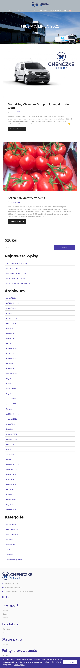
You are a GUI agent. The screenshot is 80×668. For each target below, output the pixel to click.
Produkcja (31, 11)
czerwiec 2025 (11, 313)
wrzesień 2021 (11, 419)
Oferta (5, 610)
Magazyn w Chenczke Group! (16, 273)
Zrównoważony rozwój (14, 560)
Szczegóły (6, 655)
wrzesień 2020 (11, 469)
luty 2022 (9, 394)
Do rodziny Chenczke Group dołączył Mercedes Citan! (39, 106)
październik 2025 (12, 303)
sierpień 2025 (11, 308)
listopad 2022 (11, 353)
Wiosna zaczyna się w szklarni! (17, 263)
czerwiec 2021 (11, 434)
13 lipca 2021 (14, 202)
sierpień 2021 (11, 424)
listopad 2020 (11, 459)
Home (34, 31)
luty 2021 (9, 449)
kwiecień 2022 (11, 384)
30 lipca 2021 (14, 112)
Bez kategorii (11, 524)
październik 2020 (12, 464)
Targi (8, 550)
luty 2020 (9, 505)
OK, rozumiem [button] (70, 662)
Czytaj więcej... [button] (19, 665)
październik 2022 (12, 358)
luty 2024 (9, 328)
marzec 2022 (11, 389)
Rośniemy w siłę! (12, 268)
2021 (40, 31)
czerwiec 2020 (11, 484)
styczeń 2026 (11, 298)
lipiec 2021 (10, 429)
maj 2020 (9, 489)
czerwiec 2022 (11, 374)
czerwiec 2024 (11, 318)
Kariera (5, 618)
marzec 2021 (11, 444)
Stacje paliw (42, 11)
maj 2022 (9, 379)
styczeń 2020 (11, 510)
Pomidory (6, 629)
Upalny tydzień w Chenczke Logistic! (19, 283)
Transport (20, 11)
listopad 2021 (11, 409)
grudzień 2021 (11, 404)
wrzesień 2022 (11, 363)
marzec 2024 (11, 323)
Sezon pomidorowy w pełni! (26, 198)
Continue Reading (17, 129)
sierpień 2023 (11, 338)
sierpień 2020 (11, 474)
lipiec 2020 (10, 479)
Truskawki (6, 633)
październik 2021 (12, 414)
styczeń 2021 (11, 454)
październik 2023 (12, 333)
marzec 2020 (11, 500)
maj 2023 (9, 343)
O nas (11, 11)
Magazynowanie (55, 11)
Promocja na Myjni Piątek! (15, 278)
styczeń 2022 (11, 399)
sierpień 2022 (11, 369)
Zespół (5, 614)
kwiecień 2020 (11, 494)
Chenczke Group (12, 529)
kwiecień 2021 (11, 439)
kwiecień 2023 (11, 348)
